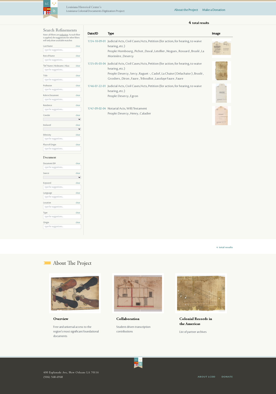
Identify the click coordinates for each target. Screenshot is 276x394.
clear (78, 46)
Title (61, 75)
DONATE (227, 376)
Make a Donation (213, 10)
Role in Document (61, 95)
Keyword (61, 183)
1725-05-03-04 (97, 63)
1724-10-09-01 (97, 41)
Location (61, 203)
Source (61, 173)
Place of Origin (61, 144)
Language (61, 193)
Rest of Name (61, 56)
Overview (60, 319)
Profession (61, 85)
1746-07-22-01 (97, 86)
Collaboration (127, 319)
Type (61, 212)
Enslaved (61, 125)
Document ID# (61, 163)
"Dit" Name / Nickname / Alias (61, 66)
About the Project (186, 10)
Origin (61, 222)
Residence (61, 105)
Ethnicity (61, 135)
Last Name (61, 46)
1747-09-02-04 (97, 108)
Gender (61, 115)
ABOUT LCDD (206, 376)
